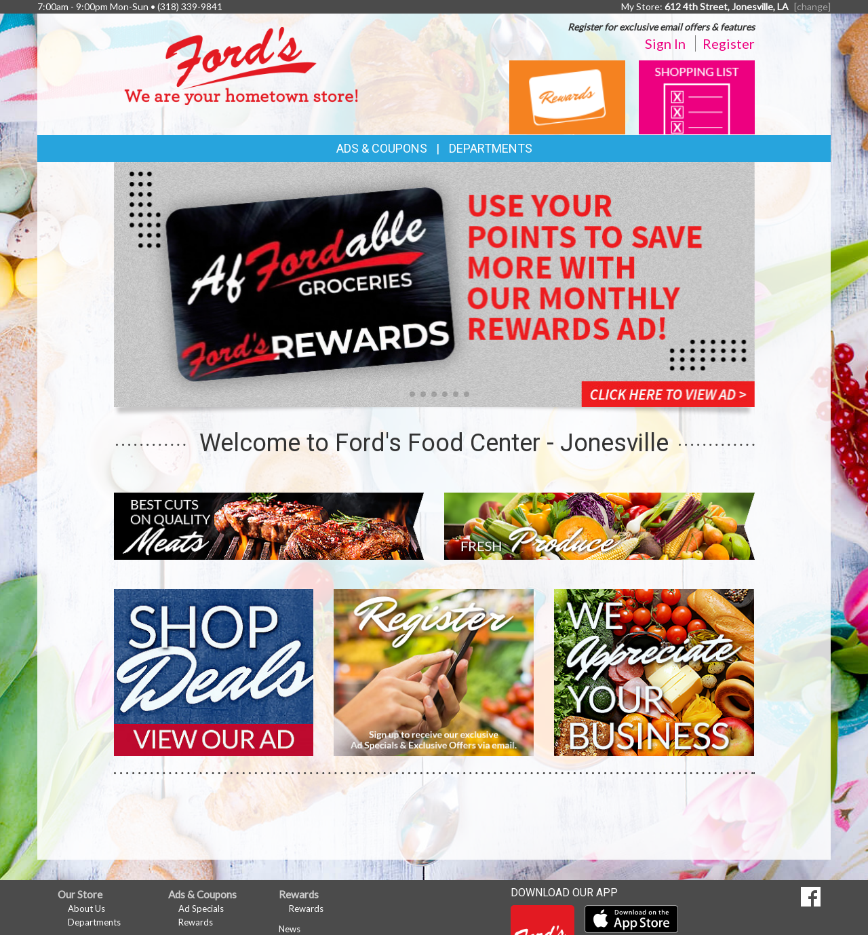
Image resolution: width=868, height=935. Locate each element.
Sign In (665, 43)
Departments (94, 922)
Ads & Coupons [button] (381, 148)
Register (729, 43)
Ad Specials (201, 908)
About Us (86, 908)
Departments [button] (490, 148)
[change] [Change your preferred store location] (812, 6)
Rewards (195, 922)
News (289, 928)
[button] (401, 394)
